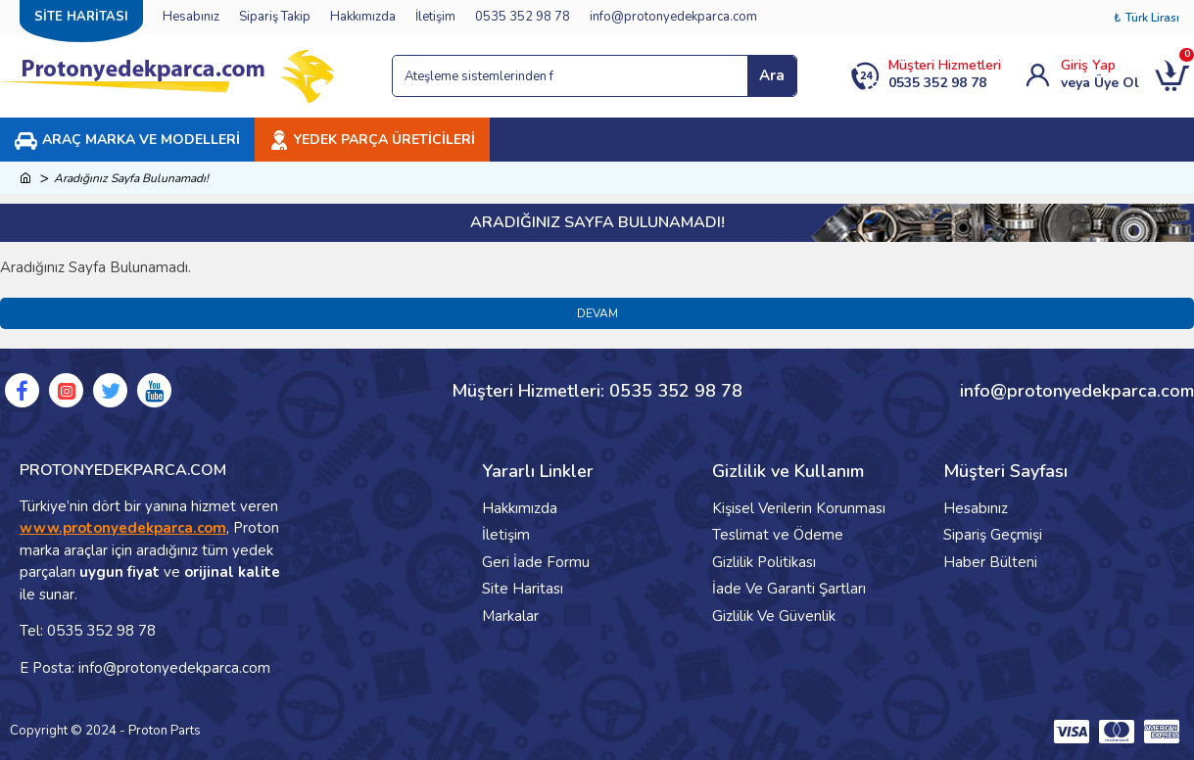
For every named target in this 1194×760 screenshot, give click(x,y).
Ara (772, 75)
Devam (597, 313)
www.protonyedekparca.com (123, 528)
